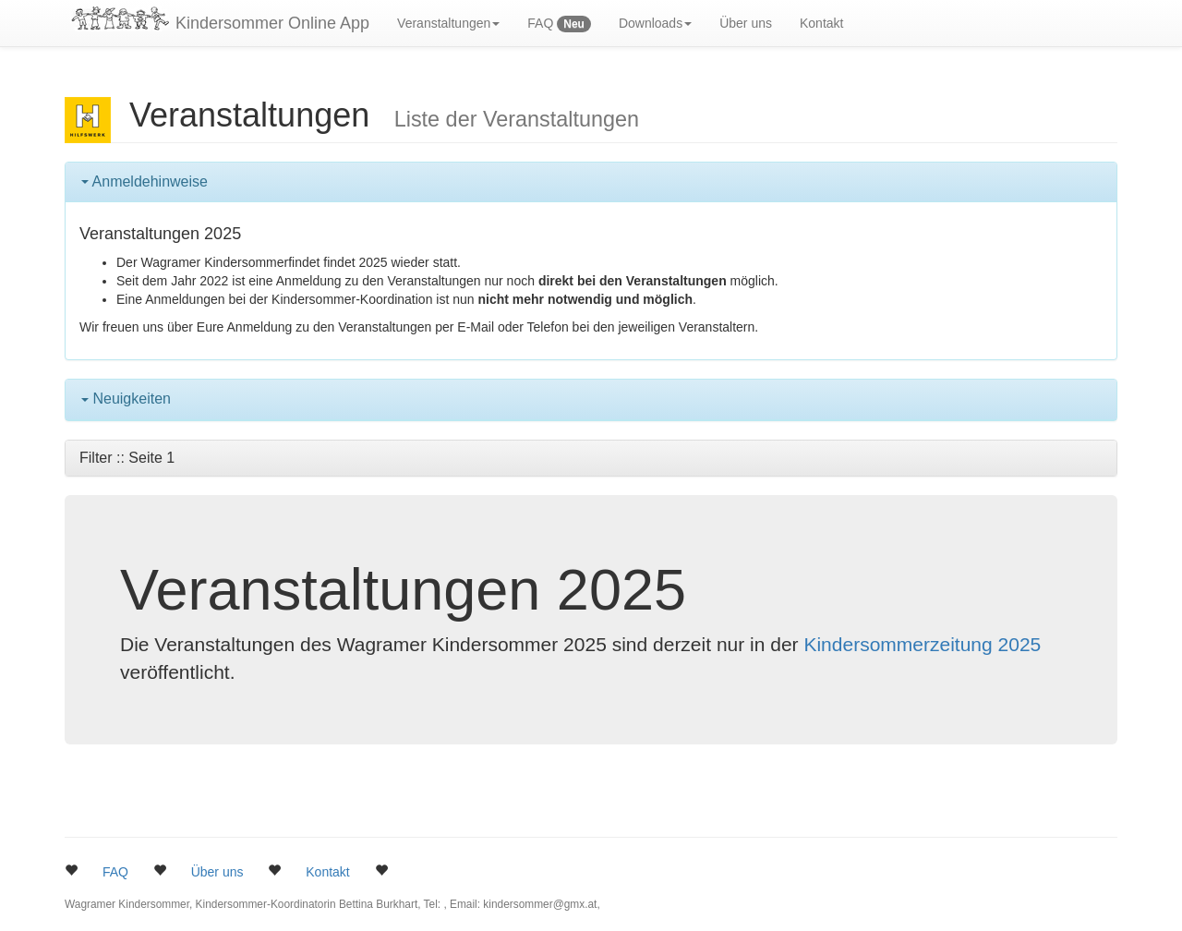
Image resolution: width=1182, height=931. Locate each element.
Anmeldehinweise (144, 181)
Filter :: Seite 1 (127, 458)
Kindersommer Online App (272, 23)
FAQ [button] (115, 871)
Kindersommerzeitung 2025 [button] (922, 644)
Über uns (745, 23)
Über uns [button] (217, 871)
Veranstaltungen (448, 23)
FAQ (559, 24)
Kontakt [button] (327, 871)
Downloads (655, 23)
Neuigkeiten (126, 398)
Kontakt (821, 23)
